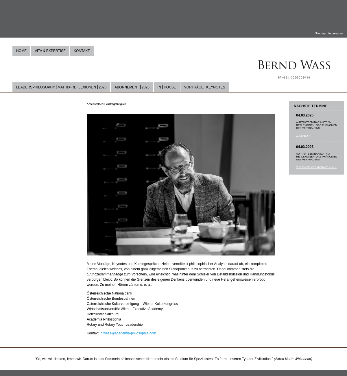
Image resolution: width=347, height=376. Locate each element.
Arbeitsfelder (95, 104)
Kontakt (82, 51)
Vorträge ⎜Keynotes (204, 87)
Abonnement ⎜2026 (132, 87)
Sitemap (320, 33)
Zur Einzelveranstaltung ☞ (316, 167)
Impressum (335, 33)
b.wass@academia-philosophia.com (128, 333)
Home (21, 51)
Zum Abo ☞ (303, 135)
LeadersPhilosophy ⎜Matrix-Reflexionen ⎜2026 (61, 87)
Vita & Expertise (50, 51)
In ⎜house (167, 87)
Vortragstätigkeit (116, 104)
